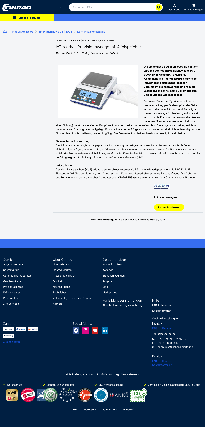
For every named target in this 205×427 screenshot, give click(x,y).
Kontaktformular (162, 364)
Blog (105, 286)
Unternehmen (61, 264)
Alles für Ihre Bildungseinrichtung (122, 305)
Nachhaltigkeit (61, 286)
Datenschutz (109, 409)
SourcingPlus (11, 270)
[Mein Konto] (174, 7)
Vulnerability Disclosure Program (72, 298)
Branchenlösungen (113, 275)
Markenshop (109, 292)
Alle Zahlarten (11, 341)
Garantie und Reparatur (17, 275)
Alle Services (11, 303)
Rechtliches (59, 292)
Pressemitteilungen (64, 275)
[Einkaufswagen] (193, 7)
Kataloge (107, 270)
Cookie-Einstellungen (165, 318)
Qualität (57, 281)
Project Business (13, 286)
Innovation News (112, 264)
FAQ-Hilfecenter (161, 305)
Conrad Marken (62, 270)
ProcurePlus (10, 298)
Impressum (89, 409)
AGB (74, 409)
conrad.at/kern (155, 219)
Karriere (57, 303)
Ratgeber (107, 281)
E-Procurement (12, 292)
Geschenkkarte (12, 281)
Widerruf (128, 409)
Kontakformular (161, 310)
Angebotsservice (13, 264)
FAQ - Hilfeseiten (162, 328)
